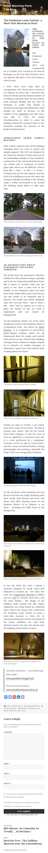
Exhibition (23, 708)
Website (7, 783)
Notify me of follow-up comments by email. (23, 802)
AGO (14, 597)
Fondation (23, 114)
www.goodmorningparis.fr (20, 678)
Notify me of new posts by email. (19, 806)
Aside (8, 706)
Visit (23, 711)
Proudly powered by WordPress (15, 850)
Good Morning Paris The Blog (18, 7)
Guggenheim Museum (24, 594)
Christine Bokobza (33, 706)
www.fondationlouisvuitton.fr (22, 689)
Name (7, 764)
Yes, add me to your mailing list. (21, 815)
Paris (19, 711)
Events (6, 708)
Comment (8, 732)
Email (7, 773)
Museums (13, 708)
